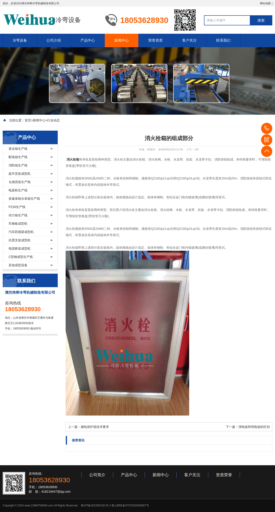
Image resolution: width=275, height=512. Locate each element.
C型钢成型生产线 (21, 257)
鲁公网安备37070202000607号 (130, 505)
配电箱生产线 (18, 157)
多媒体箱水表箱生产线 (24, 198)
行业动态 (53, 120)
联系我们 (223, 40)
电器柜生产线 (18, 190)
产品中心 (87, 40)
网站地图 (265, 3)
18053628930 (266, 128)
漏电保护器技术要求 (95, 427)
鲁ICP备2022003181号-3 (96, 505)
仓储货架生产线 (20, 182)
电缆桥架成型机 (20, 248)
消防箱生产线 (18, 165)
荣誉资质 (155, 40)
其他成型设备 (18, 265)
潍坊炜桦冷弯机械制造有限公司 (40, 3)
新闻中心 (121, 40)
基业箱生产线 (18, 148)
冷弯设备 (20, 40)
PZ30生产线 (17, 207)
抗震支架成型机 (20, 240)
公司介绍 (54, 40)
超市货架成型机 (20, 173)
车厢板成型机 (18, 223)
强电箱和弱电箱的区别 (254, 427)
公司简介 (97, 475)
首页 (28, 120)
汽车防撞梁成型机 (21, 232)
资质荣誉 (224, 475)
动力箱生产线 (18, 215)
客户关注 (189, 40)
